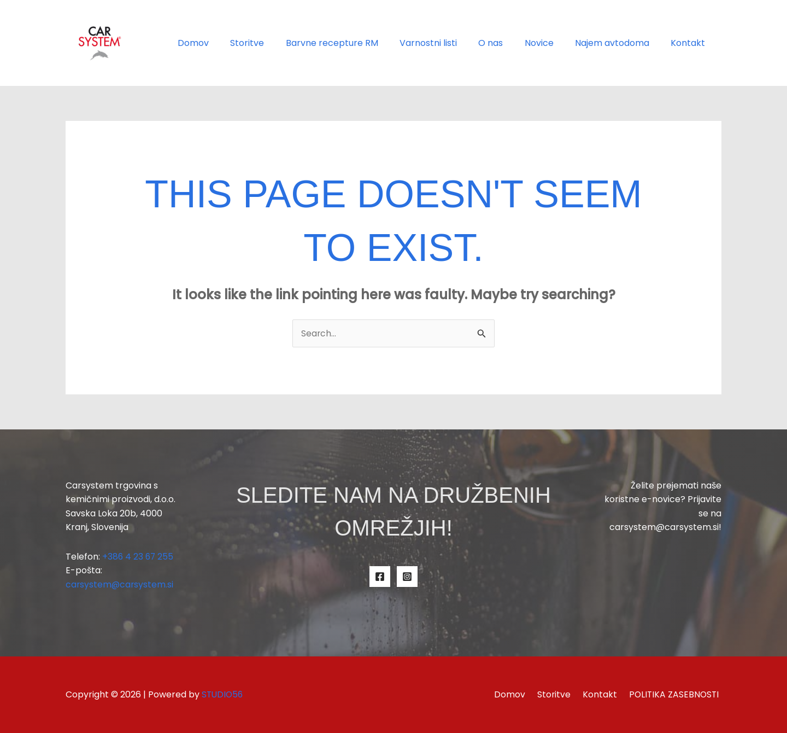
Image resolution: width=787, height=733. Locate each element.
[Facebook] (379, 576)
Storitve (273, 43)
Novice (549, 43)
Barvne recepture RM (354, 43)
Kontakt (690, 43)
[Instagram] (407, 576)
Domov (223, 43)
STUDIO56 (223, 694)
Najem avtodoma (618, 43)
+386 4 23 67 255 (138, 556)
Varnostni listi (446, 43)
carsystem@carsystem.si (120, 585)
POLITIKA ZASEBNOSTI (675, 694)
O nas (504, 43)
